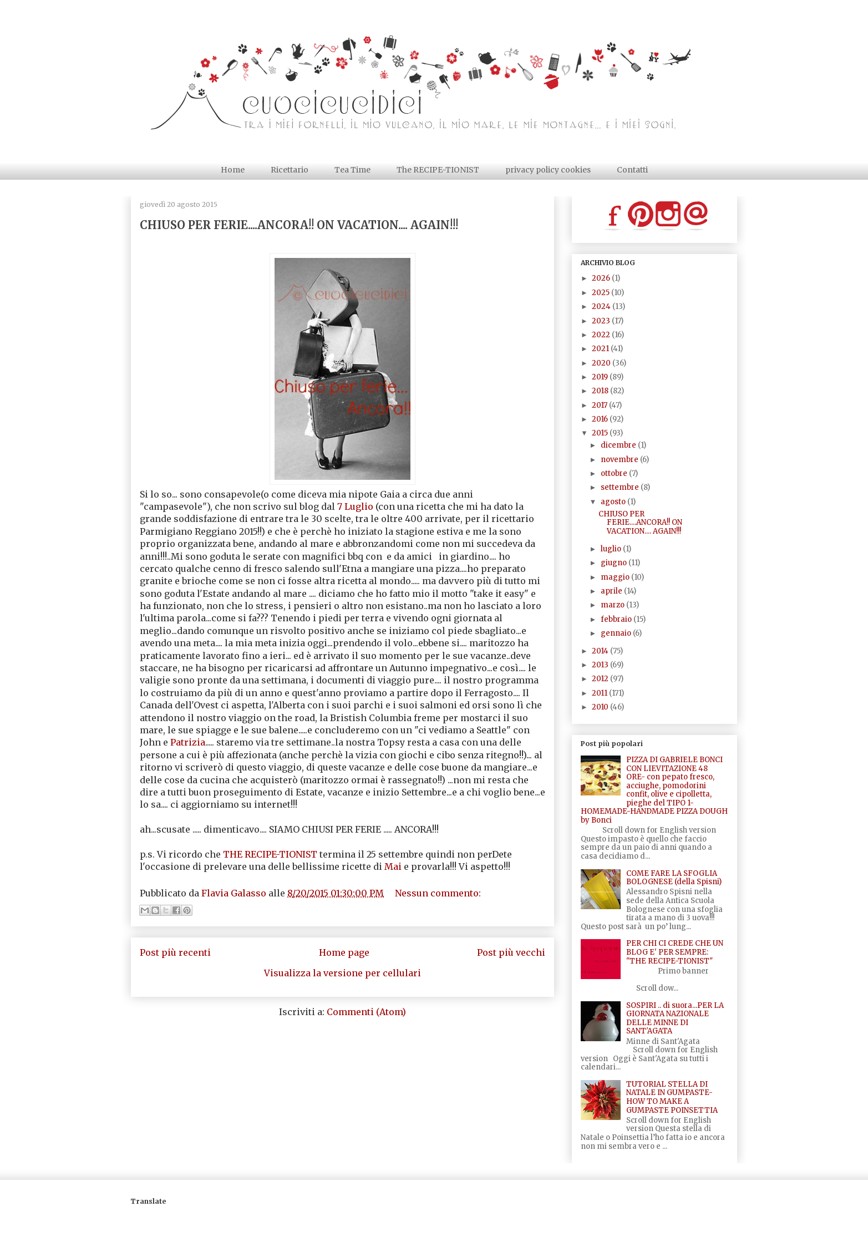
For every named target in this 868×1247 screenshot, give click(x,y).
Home (233, 170)
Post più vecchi (511, 952)
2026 (602, 278)
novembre (620, 459)
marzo (613, 605)
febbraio (617, 619)
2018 (601, 391)
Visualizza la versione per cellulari (342, 973)
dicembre (619, 445)
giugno (614, 562)
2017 (600, 405)
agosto (614, 501)
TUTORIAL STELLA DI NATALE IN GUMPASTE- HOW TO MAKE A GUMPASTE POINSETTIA (672, 1097)
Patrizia (187, 742)
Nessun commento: (438, 893)
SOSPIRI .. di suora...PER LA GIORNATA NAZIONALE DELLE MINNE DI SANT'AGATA (675, 1018)
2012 (601, 678)
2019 (601, 377)
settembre (621, 487)
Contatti (632, 170)
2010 (601, 707)
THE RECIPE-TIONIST (271, 854)
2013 (601, 665)
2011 (600, 693)
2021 (601, 348)
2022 (602, 334)
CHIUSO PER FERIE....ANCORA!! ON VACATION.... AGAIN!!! (299, 225)
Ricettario (289, 170)
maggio (616, 577)
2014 (601, 651)
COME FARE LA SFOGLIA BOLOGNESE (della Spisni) (674, 878)
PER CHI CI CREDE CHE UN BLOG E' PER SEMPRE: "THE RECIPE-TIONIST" (674, 952)
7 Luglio (355, 506)
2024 (602, 306)
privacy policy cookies (548, 170)
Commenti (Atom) (366, 1011)
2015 (601, 433)
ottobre (615, 473)
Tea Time (352, 170)
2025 (601, 292)
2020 (602, 363)
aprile (612, 591)
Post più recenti (175, 952)
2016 (601, 419)
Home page (344, 952)
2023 (602, 321)
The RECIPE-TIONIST (438, 170)
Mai (393, 866)
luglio (612, 549)
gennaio (617, 633)
